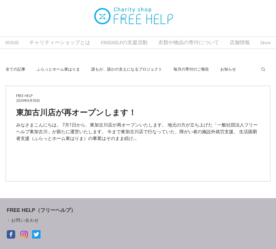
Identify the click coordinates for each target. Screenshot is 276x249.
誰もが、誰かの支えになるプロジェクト (126, 69)
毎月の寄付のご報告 (191, 69)
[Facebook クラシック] (11, 234)
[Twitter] (36, 234)
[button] (263, 70)
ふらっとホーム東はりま (58, 69)
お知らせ (228, 69)
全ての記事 (15, 69)
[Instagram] (24, 234)
